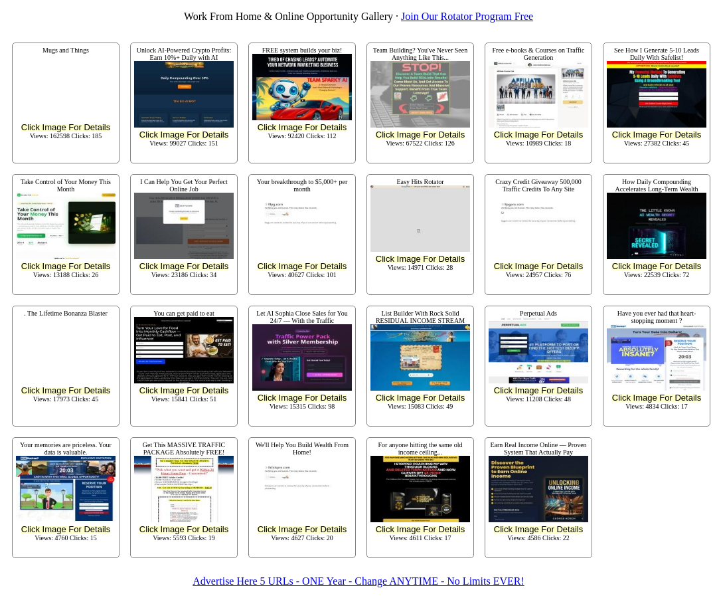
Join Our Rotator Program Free (467, 16)
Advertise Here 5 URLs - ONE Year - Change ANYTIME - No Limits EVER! (358, 581)
